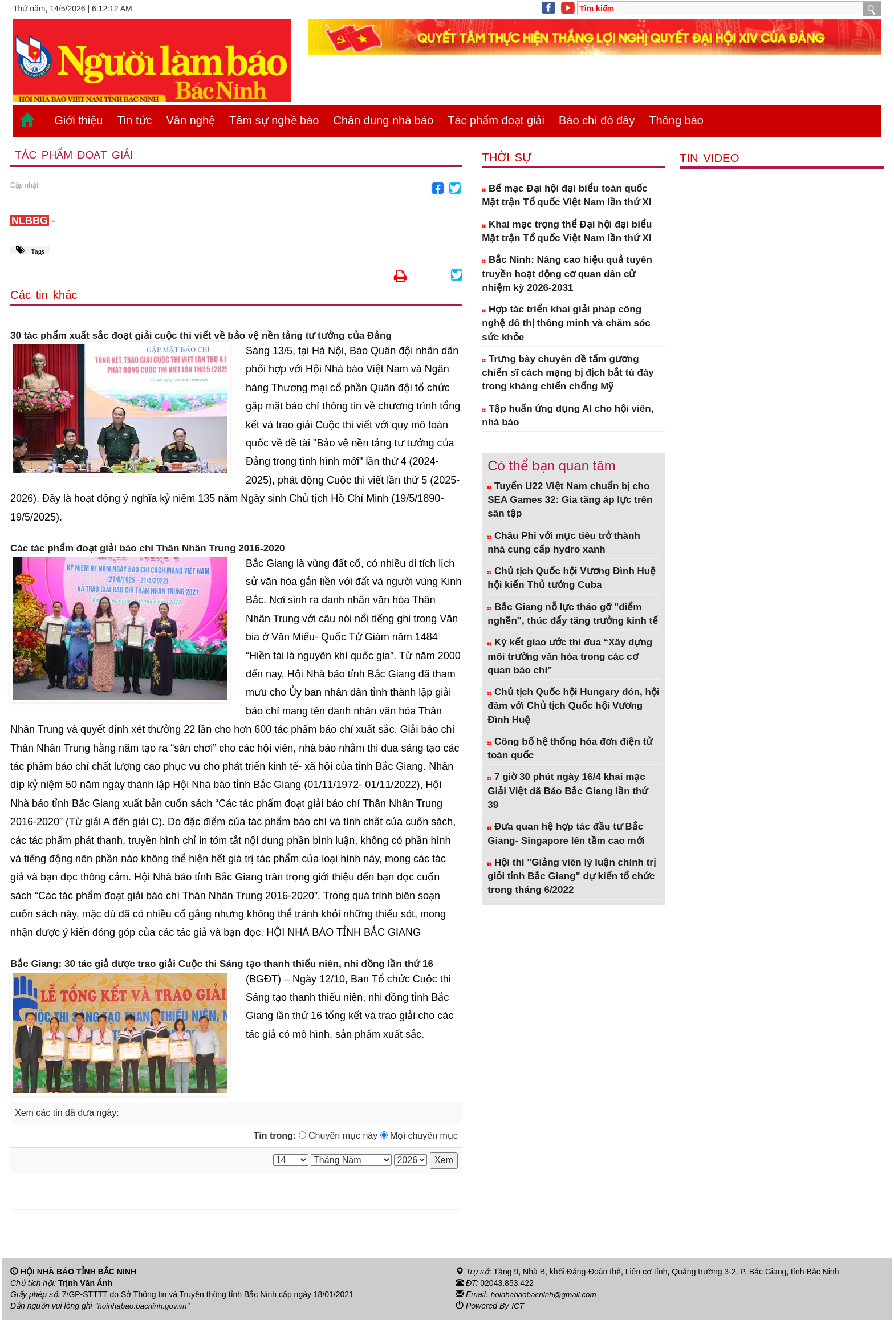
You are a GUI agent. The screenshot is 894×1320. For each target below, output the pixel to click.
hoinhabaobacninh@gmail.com (545, 1294)
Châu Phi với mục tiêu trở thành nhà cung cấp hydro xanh (563, 542)
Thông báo (676, 120)
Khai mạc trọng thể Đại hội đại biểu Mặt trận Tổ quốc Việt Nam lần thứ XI (567, 231)
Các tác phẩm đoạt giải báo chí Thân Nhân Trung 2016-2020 (147, 548)
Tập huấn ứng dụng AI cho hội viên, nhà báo (567, 415)
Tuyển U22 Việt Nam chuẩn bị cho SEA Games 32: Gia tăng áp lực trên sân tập (569, 500)
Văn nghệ (191, 120)
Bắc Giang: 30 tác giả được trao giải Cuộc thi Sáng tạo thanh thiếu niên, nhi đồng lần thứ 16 (221, 964)
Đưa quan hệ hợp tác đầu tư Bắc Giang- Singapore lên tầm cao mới (565, 833)
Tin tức (134, 120)
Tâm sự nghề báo (274, 120)
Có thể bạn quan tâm (551, 465)
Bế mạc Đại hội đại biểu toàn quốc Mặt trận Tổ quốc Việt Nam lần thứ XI (566, 195)
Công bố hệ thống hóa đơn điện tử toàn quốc (569, 748)
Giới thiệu (78, 120)
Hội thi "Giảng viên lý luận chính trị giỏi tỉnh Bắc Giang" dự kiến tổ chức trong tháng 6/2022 (571, 876)
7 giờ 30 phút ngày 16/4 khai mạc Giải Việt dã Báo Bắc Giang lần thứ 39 (567, 790)
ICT (518, 1306)
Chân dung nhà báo (383, 120)
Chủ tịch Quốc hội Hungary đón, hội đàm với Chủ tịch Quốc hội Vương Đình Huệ (573, 706)
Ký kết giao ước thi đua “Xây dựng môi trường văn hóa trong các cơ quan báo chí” (569, 656)
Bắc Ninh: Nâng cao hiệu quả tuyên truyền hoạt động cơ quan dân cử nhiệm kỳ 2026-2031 (567, 273)
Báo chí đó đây (597, 120)
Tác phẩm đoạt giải (496, 120)
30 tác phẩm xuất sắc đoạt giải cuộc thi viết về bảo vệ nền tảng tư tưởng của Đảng (201, 336)
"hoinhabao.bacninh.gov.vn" (144, 1306)
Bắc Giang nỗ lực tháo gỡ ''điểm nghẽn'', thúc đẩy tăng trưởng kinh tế (572, 614)
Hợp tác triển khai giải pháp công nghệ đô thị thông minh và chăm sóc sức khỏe (566, 323)
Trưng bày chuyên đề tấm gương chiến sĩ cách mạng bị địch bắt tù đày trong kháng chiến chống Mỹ (568, 373)
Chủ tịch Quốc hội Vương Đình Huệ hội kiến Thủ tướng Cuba (571, 578)
